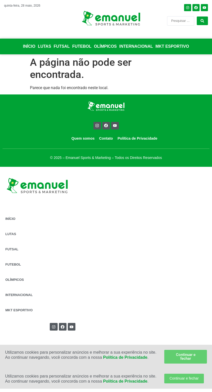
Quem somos (82, 138)
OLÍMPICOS (105, 46)
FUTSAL (62, 46)
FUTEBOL (81, 46)
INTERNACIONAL (136, 46)
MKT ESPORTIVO (172, 46)
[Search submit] (202, 21)
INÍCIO (29, 46)
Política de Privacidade (137, 138)
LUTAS (44, 46)
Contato (106, 138)
